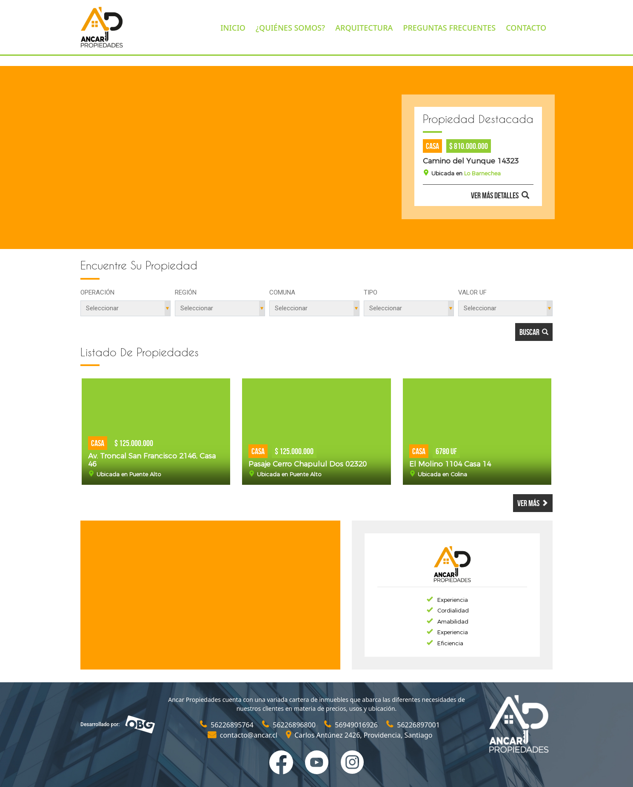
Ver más (532, 503)
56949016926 (351, 725)
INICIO (232, 28)
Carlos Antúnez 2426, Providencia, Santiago (359, 735)
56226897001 (413, 725)
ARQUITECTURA (364, 28)
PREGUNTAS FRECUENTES (449, 28)
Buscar (533, 332)
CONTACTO (526, 28)
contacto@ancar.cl (243, 735)
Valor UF (472, 292)
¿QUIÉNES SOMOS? (290, 28)
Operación (97, 292)
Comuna (282, 292)
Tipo (370, 292)
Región (186, 292)
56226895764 (227, 725)
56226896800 (289, 725)
